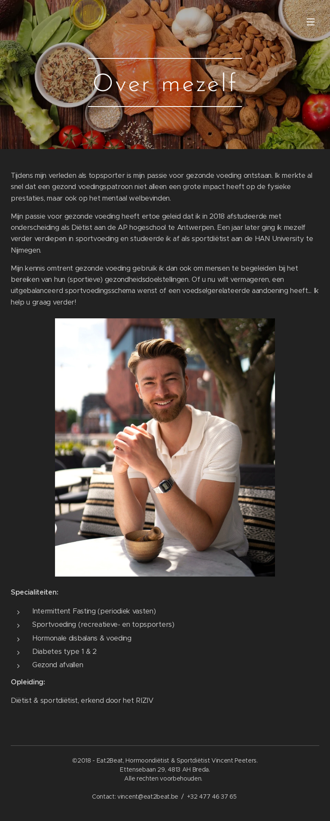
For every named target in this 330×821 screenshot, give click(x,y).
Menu (311, 21)
